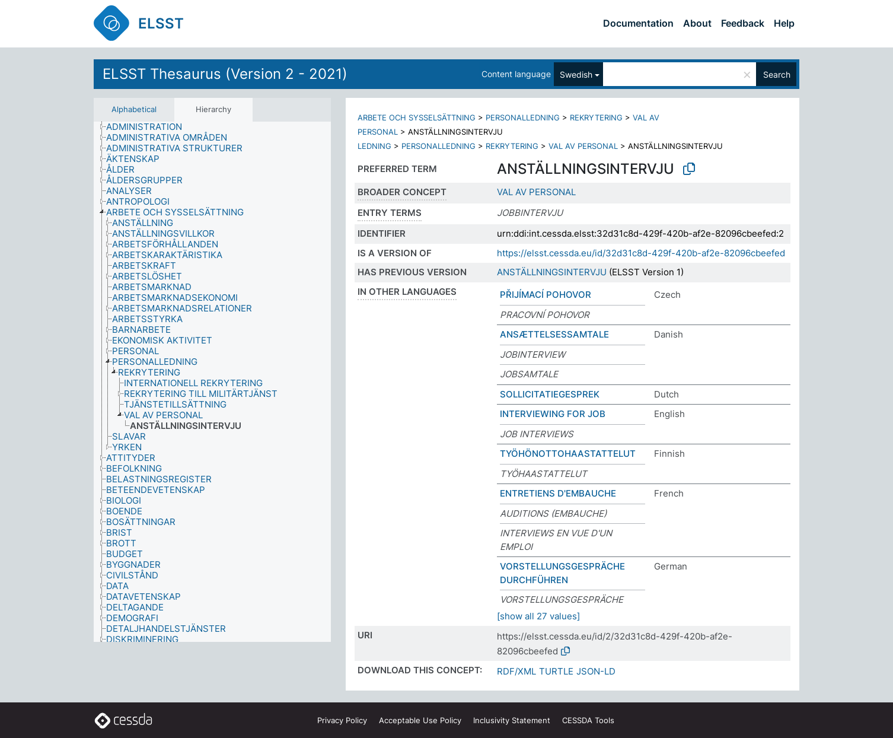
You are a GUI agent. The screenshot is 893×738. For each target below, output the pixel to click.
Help (784, 23)
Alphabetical (134, 109)
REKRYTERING (596, 117)
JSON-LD (595, 671)
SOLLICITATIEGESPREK (549, 394)
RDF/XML (516, 671)
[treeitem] (149, 127)
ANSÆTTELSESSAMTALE (554, 334)
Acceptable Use (420, 720)
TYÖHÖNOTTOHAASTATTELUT (568, 453)
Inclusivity (511, 720)
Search (776, 74)
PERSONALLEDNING (523, 117)
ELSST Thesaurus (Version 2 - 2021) (225, 73)
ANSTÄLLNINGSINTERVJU (552, 272)
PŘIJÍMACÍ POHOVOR (545, 294)
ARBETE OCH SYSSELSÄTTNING (417, 117)
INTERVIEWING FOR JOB (552, 413)
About (697, 23)
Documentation (638, 23)
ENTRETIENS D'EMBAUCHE (558, 493)
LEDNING (374, 146)
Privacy (342, 720)
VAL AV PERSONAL (583, 146)
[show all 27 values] (538, 616)
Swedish (576, 74)
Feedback (742, 23)
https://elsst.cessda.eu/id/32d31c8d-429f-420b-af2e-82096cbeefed (641, 253)
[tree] (212, 382)
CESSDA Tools (588, 720)
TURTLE (556, 671)
